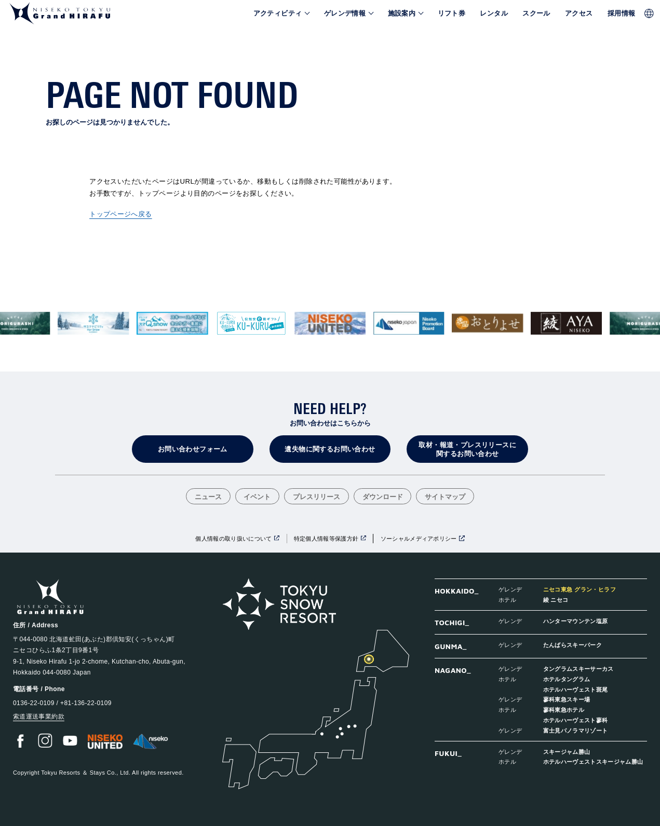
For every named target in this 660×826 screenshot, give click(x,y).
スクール (536, 13)
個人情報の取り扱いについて (233, 538)
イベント (257, 497)
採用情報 (622, 13)
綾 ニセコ (556, 599)
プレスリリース (316, 497)
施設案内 (402, 13)
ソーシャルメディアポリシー (419, 538)
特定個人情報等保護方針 (326, 538)
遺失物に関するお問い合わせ (330, 449)
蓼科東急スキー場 (566, 699)
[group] (93, 323)
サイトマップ (445, 497)
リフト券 (452, 13)
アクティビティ (277, 13)
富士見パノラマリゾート (575, 730)
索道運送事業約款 (38, 716)
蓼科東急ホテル (563, 709)
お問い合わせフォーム (192, 449)
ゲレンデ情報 (345, 13)
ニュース (208, 497)
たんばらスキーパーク (572, 644)
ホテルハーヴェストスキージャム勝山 (593, 761)
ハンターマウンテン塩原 (575, 620)
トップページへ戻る (120, 214)
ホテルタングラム (566, 679)
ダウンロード (382, 497)
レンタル (494, 13)
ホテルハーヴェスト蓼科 (575, 720)
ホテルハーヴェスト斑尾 (575, 689)
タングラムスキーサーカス (578, 668)
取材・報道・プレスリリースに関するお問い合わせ (467, 449)
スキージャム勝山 (566, 751)
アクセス (579, 13)
